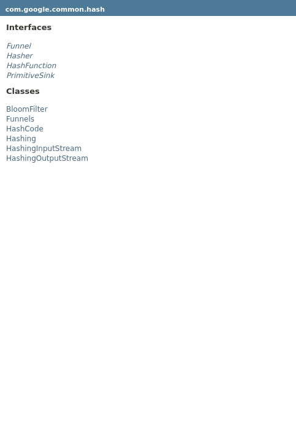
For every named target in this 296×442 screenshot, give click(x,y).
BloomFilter (27, 109)
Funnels (20, 119)
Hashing (21, 138)
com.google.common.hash (55, 10)
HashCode (25, 129)
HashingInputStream (44, 148)
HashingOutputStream (47, 158)
